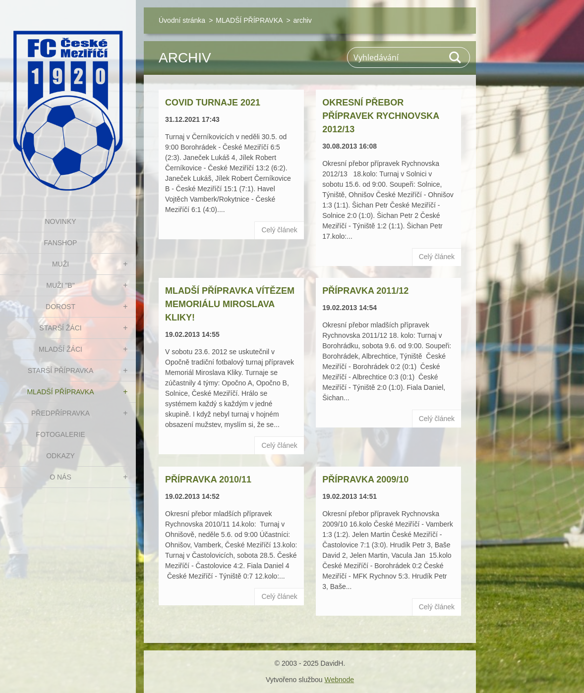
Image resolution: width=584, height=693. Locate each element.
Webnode (339, 680)
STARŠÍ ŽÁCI (60, 328)
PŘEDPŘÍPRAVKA (60, 413)
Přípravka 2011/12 (365, 291)
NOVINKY (60, 221)
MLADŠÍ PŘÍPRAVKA (60, 392)
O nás (60, 477)
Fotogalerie (60, 434)
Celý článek (279, 230)
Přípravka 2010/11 (208, 479)
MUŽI (60, 264)
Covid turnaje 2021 (212, 102)
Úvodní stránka (182, 20)
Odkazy (60, 456)
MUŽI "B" (60, 285)
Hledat (455, 57)
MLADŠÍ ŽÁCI (60, 349)
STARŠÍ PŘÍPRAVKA (61, 370)
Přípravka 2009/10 (365, 479)
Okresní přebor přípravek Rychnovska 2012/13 (380, 116)
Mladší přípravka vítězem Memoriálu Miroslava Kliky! (229, 304)
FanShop (60, 243)
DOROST (60, 307)
